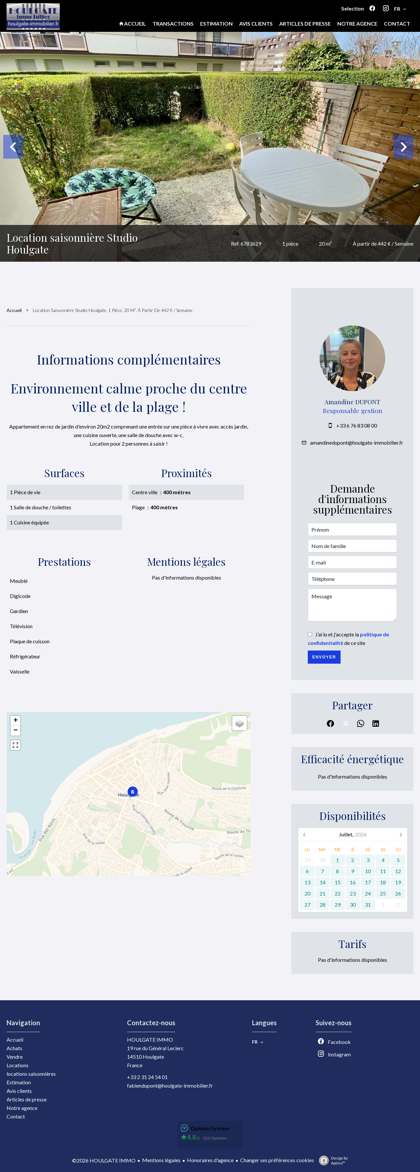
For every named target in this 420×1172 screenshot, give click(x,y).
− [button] (15, 731)
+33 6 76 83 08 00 (356, 425)
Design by (332, 1160)
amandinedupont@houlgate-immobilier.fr (356, 442)
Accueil (14, 310)
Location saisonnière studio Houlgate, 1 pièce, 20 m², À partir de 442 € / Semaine (113, 310)
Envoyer (324, 657)
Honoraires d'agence (210, 1160)
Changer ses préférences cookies (277, 1160)
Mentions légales (161, 1160)
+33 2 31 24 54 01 (147, 1077)
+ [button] (15, 721)
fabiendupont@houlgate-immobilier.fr (170, 1085)
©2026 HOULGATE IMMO (104, 1160)
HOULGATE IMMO (150, 1039)
